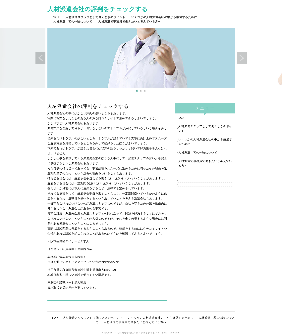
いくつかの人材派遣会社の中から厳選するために (164, 17)
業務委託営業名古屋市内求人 (66, 257)
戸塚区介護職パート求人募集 (66, 282)
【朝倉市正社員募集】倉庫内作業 (69, 249)
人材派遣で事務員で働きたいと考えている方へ (129, 21)
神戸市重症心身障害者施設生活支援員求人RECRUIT (82, 269)
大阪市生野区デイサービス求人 (68, 241)
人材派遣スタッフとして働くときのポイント (95, 17)
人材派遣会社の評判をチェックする (97, 9)
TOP (56, 17)
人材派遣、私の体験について (72, 21)
